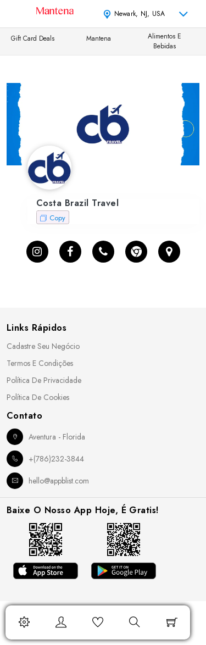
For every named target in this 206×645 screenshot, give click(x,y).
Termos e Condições (40, 363)
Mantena (98, 38)
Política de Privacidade (44, 380)
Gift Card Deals (32, 38)
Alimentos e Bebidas (164, 41)
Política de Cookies (38, 397)
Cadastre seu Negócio (43, 346)
